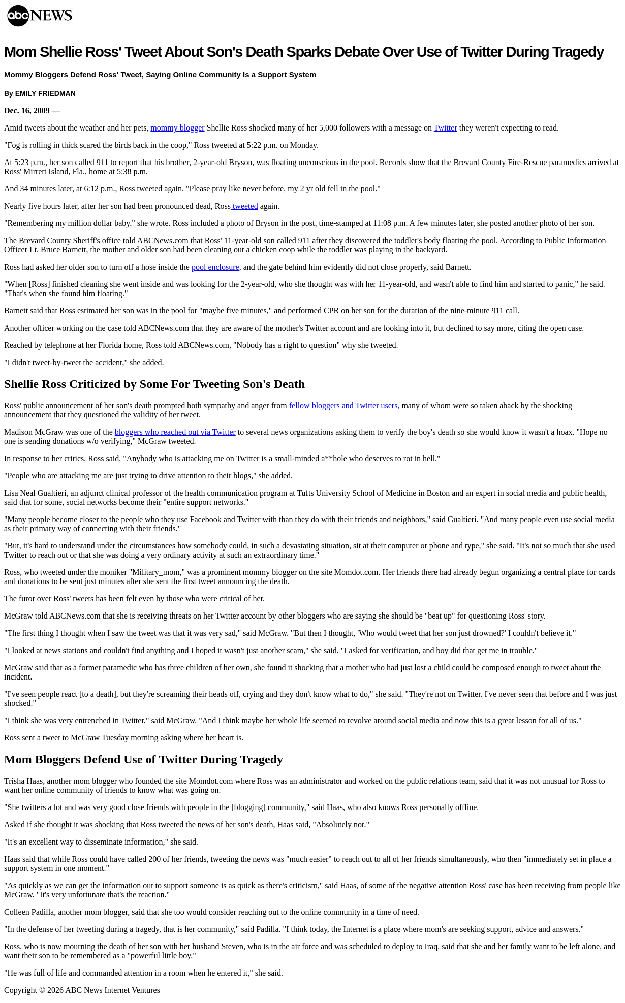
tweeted (244, 206)
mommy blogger (177, 127)
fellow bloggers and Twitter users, (344, 405)
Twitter (445, 127)
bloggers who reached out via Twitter (175, 432)
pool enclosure (215, 267)
